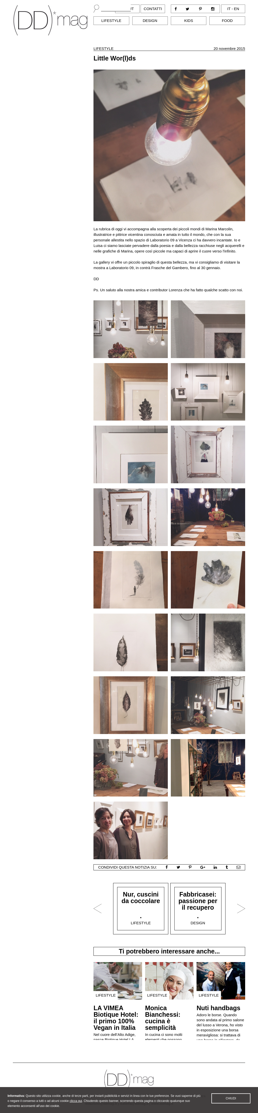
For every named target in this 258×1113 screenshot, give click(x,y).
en (236, 9)
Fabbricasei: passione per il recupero (197, 901)
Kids (188, 20)
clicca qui (76, 1105)
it (229, 9)
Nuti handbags (218, 1007)
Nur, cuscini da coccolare (140, 897)
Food (227, 20)
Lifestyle (111, 20)
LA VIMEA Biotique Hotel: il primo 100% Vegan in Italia (115, 1017)
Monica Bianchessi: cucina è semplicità (162, 1017)
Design (150, 20)
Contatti (153, 9)
